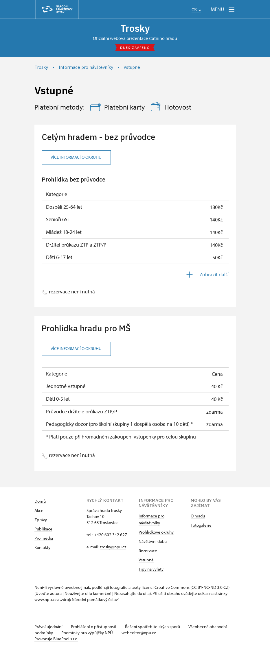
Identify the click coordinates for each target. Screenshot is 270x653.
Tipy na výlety (151, 570)
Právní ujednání (48, 627)
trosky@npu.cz (113, 547)
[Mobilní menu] (222, 9)
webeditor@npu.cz (160, 633)
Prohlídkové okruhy (156, 533)
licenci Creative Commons (166, 588)
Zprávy (40, 520)
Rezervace (148, 551)
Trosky (135, 28)
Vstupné (146, 560)
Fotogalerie (201, 526)
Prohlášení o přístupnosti (96, 627)
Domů (40, 502)
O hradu (198, 516)
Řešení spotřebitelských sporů (156, 627)
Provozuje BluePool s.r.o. (56, 639)
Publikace (43, 529)
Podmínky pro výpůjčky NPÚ (107, 633)
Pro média (43, 539)
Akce (38, 511)
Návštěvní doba (153, 542)
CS (196, 9)
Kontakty (42, 548)
